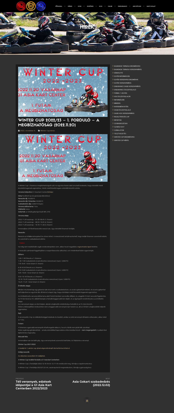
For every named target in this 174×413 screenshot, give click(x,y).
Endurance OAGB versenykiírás (127, 86)
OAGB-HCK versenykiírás (124, 113)
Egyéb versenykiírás (122, 83)
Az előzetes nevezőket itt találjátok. (31, 356)
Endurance (122, 6)
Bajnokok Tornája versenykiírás (128, 69)
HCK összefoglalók (122, 96)
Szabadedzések (120, 123)
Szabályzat (119, 127)
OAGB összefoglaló (122, 110)
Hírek (70, 6)
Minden (117, 103)
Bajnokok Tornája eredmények (127, 66)
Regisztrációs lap (121, 117)
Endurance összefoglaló (125, 90)
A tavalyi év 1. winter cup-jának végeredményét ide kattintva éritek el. (44, 348)
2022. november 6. (28, 131)
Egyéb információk (122, 76)
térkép (50, 192)
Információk (119, 100)
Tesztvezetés (120, 133)
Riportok (118, 120)
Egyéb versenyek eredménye (126, 80)
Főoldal (58, 6)
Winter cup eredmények (124, 137)
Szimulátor (119, 130)
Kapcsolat (151, 6)
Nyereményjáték (121, 106)
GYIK (79, 6)
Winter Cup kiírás (48, 131)
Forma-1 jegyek (120, 93)
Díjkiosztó (118, 73)
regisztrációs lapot (84, 247)
